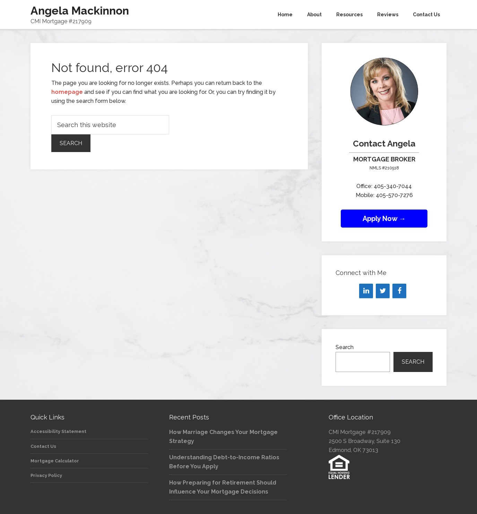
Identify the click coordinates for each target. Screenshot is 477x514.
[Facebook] (399, 291)
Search (345, 347)
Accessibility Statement (58, 431)
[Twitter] (383, 291)
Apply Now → (384, 218)
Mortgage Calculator (55, 460)
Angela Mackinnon (80, 10)
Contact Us (43, 446)
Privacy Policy (46, 475)
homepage (67, 92)
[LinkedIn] (366, 291)
